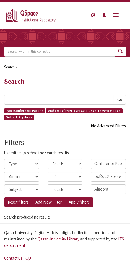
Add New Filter (48, 202)
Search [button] (11, 67)
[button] (93, 15)
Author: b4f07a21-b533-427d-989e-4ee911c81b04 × (84, 110)
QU (28, 258)
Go (119, 99)
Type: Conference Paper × (24, 110)
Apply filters (79, 202)
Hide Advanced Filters (106, 126)
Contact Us (13, 258)
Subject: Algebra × (19, 117)
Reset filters (18, 202)
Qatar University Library (59, 239)
